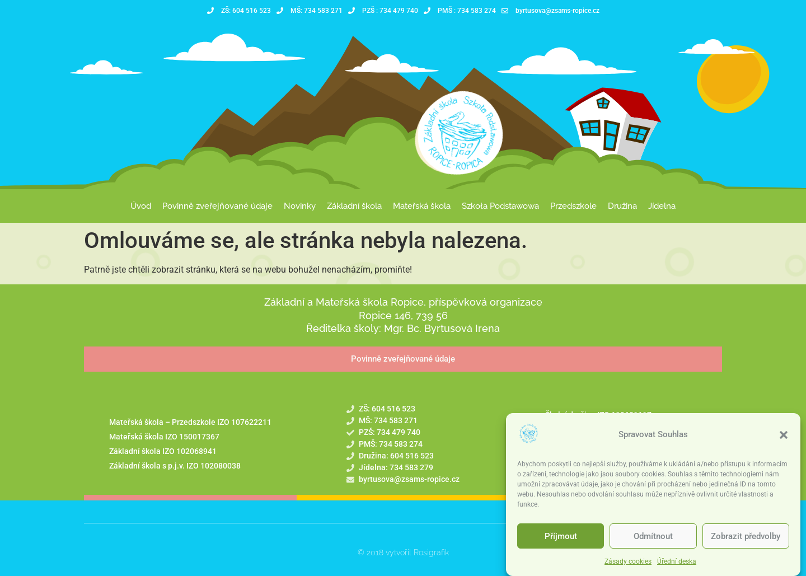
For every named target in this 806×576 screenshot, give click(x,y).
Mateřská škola (422, 206)
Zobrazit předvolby (745, 536)
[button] (783, 435)
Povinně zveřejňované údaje (217, 206)
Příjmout (561, 536)
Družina (622, 206)
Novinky (300, 206)
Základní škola (354, 206)
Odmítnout (653, 536)
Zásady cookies (628, 561)
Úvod (140, 206)
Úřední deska (676, 561)
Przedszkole (573, 206)
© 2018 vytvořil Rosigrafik (403, 552)
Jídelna (662, 206)
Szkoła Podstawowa (500, 206)
